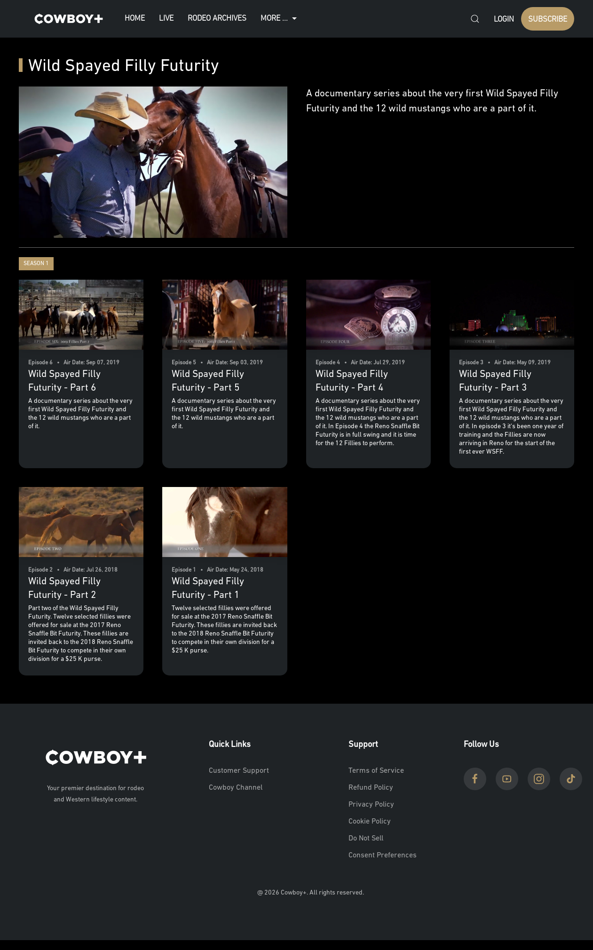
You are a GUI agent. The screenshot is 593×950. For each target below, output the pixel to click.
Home (135, 19)
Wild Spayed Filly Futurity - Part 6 (64, 381)
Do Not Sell (365, 838)
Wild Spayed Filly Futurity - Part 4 (352, 381)
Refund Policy (370, 788)
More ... (280, 19)
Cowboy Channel (235, 788)
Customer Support (239, 771)
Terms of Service (376, 771)
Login (504, 20)
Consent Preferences (382, 855)
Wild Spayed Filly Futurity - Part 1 (208, 588)
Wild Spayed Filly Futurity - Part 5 (208, 381)
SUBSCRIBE (547, 20)
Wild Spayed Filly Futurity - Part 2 (64, 588)
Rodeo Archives (217, 19)
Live (166, 19)
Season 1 (36, 264)
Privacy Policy (371, 805)
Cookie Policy (369, 821)
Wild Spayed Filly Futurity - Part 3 (495, 381)
